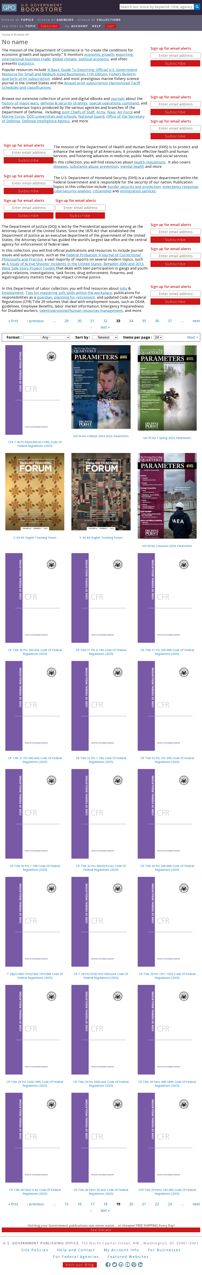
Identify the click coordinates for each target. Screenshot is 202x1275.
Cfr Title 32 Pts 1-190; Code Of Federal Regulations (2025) (101, 760)
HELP (96, 26)
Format (14, 337)
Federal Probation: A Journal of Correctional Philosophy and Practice (71, 257)
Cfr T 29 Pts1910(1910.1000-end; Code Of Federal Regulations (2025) (101, 976)
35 (144, 320)
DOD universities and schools (51, 116)
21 (144, 1204)
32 (105, 320)
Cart (110, 26)
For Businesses (164, 1249)
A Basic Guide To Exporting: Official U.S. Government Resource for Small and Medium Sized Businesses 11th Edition (69, 72)
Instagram (121, 1264)
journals (118, 98)
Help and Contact (76, 1249)
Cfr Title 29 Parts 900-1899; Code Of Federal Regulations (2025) (167, 1083)
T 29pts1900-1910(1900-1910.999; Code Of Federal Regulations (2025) (35, 976)
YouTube (127, 1264)
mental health (132, 166)
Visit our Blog (79, 1264)
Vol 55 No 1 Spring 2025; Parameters (167, 438)
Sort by (82, 337)
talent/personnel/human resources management (81, 310)
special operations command (114, 103)
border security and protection (134, 186)
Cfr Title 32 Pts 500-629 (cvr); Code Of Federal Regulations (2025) (101, 868)
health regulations (149, 162)
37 (170, 320)
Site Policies (35, 1249)
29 (66, 320)
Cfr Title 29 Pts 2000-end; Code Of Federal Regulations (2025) (101, 1083)
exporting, (125, 54)
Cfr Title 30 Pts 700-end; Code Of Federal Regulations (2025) (35, 652)
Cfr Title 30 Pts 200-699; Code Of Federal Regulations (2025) (167, 868)
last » (105, 327)
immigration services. (138, 191)
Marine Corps (13, 116)
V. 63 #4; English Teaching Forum (101, 537)
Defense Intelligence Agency (46, 121)
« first (13, 320)
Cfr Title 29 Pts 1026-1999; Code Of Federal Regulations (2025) (35, 1083)
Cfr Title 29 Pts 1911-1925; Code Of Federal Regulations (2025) (167, 976)
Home (6, 34)
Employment (12, 292)
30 (79, 320)
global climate (64, 59)
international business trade (26, 59)
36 (157, 320)
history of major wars (20, 103)
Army (100, 112)
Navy (111, 112)
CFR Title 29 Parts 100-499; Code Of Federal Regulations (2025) (167, 1191)
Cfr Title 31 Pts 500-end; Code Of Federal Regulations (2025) (35, 760)
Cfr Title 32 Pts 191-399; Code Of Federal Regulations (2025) (167, 760)
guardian (44, 297)
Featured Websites (128, 1256)
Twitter (114, 1264)
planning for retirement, (75, 297)
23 (170, 1204)
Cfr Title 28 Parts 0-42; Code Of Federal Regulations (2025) (35, 1191)
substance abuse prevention (94, 166)
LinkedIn (140, 1264)
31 (92, 320)
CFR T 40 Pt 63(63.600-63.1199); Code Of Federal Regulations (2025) (35, 444)
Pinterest (133, 1264)
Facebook (108, 1264)
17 (92, 1204)
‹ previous (35, 320)
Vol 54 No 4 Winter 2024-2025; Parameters (101, 436)
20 (131, 1204)
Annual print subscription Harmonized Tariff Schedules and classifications (71, 85)
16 (79, 1204)
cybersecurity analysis (72, 191)
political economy (94, 59)
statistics (26, 63)
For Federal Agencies (76, 1256)
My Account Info (121, 1249)
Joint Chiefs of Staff (78, 112)
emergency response (180, 186)
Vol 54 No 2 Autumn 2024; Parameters (167, 546)
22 (157, 1204)
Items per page (137, 337)
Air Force (125, 112)
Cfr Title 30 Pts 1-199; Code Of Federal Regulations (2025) (35, 868)
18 (105, 1204)
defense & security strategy (63, 103)
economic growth (99, 54)
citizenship (102, 191)
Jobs (123, 288)
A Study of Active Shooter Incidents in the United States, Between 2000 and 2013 (75, 263)
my (76, 26)
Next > (192, 337)
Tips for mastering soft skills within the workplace (68, 292)
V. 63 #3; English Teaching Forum (34, 537)
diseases (60, 166)
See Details (101, 1230)
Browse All (18, 20)
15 (66, 1204)
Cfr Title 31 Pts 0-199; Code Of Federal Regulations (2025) (101, 652)
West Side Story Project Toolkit (29, 268)
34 (131, 320)
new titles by (33, 26)
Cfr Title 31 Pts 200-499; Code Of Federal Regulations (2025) (167, 652)
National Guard (91, 116)
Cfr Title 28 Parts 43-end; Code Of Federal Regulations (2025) (101, 1191)
